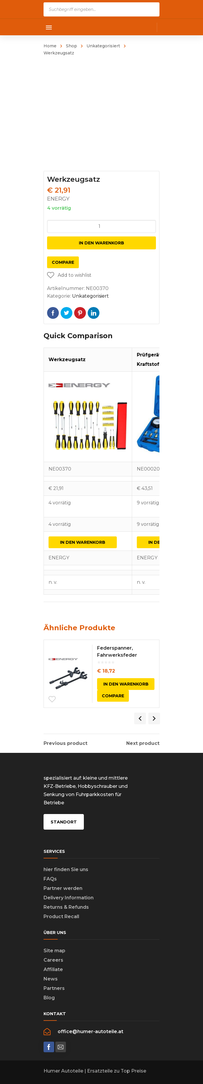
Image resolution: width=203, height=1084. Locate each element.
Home (50, 46)
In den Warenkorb (101, 243)
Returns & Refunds (66, 907)
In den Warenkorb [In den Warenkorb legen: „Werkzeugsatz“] (82, 542)
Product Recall (61, 916)
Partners (54, 988)
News (51, 979)
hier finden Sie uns (66, 869)
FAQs (50, 879)
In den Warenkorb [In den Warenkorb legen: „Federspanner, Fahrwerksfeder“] (126, 684)
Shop (71, 46)
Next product (142, 743)
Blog (49, 997)
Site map (54, 950)
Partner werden (63, 888)
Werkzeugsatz (67, 359)
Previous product (65, 743)
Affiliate (53, 969)
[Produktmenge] (101, 226)
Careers (53, 960)
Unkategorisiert (103, 46)
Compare (63, 262)
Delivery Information (69, 897)
